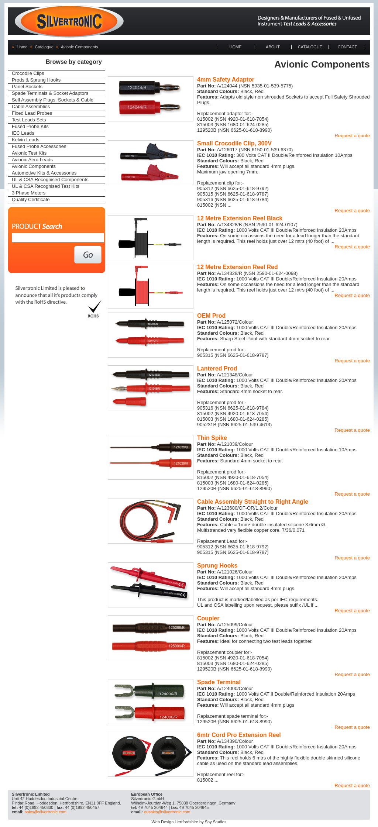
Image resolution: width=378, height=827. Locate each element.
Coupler (208, 618)
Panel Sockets (27, 86)
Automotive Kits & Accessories (44, 173)
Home (22, 47)
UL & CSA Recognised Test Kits (45, 186)
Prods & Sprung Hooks (36, 80)
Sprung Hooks (217, 565)
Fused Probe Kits (30, 126)
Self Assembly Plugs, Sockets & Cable (52, 100)
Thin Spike (212, 438)
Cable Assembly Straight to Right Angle (252, 502)
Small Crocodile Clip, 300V (234, 143)
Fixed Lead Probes (32, 113)
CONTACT (347, 47)
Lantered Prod (217, 368)
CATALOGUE (310, 47)
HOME (236, 47)
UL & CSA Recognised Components (50, 179)
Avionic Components (79, 47)
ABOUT (273, 47)
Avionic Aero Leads (32, 159)
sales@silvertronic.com (45, 812)
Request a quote (352, 135)
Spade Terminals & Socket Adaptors (50, 93)
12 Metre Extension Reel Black (239, 218)
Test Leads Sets (29, 120)
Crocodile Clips (28, 73)
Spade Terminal (219, 682)
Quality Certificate (31, 199)
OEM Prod (211, 316)
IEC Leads (23, 133)
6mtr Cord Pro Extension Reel (239, 735)
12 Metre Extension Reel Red (237, 267)
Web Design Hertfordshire (175, 822)
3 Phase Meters (28, 193)
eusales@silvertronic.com (167, 812)
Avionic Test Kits (29, 153)
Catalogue (44, 47)
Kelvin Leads (25, 139)
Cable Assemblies (31, 106)
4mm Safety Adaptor (225, 79)
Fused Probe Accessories (39, 146)
